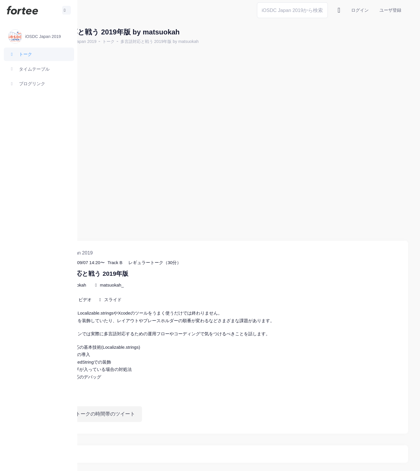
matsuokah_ (160, 261)
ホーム (96, 41)
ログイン (360, 10)
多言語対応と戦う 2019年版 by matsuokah (207, 41)
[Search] (292, 10)
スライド (160, 275)
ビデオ (132, 275)
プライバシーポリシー (385, 462)
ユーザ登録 (390, 10)
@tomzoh (191, 462)
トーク (156, 41)
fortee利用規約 (340, 462)
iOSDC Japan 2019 (126, 41)
